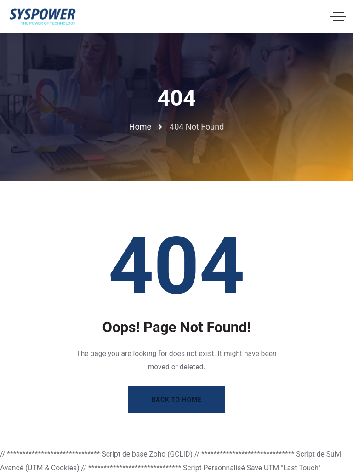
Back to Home (177, 399)
